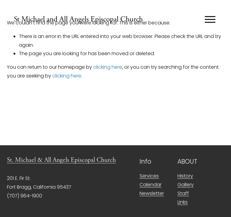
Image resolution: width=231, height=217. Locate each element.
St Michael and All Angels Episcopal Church (78, 19)
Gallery (185, 184)
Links (182, 202)
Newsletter (152, 193)
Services (149, 175)
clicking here (107, 67)
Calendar (151, 184)
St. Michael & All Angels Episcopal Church (61, 160)
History (185, 175)
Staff (183, 193)
